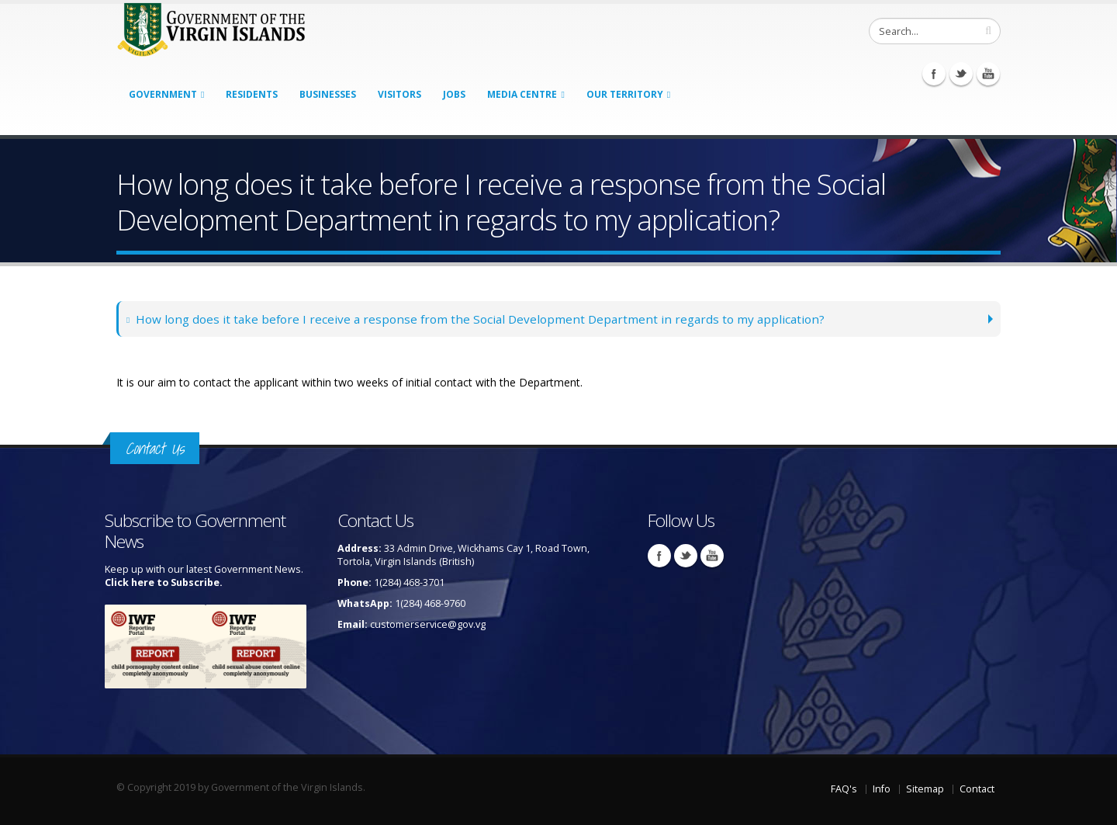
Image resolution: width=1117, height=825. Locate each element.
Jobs (454, 94)
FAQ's (844, 789)
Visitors (399, 94)
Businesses (327, 94)
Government (163, 94)
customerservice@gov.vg (428, 624)
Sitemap (925, 789)
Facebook (934, 73)
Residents (252, 94)
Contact (977, 789)
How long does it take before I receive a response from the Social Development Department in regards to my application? (476, 318)
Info (881, 789)
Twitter (961, 73)
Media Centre (522, 94)
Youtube (988, 73)
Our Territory (624, 94)
